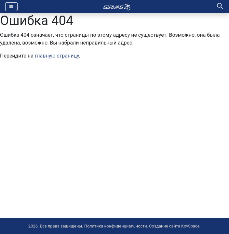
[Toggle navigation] (11, 6)
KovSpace (190, 226)
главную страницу (57, 56)
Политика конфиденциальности (115, 226)
